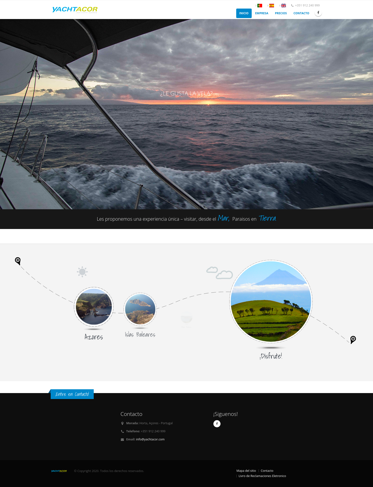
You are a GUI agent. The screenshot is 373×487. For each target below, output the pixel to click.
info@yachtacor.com (150, 439)
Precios (281, 13)
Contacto (301, 13)
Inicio (244, 13)
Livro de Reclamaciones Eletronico (262, 476)
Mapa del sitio (246, 471)
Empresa (261, 13)
